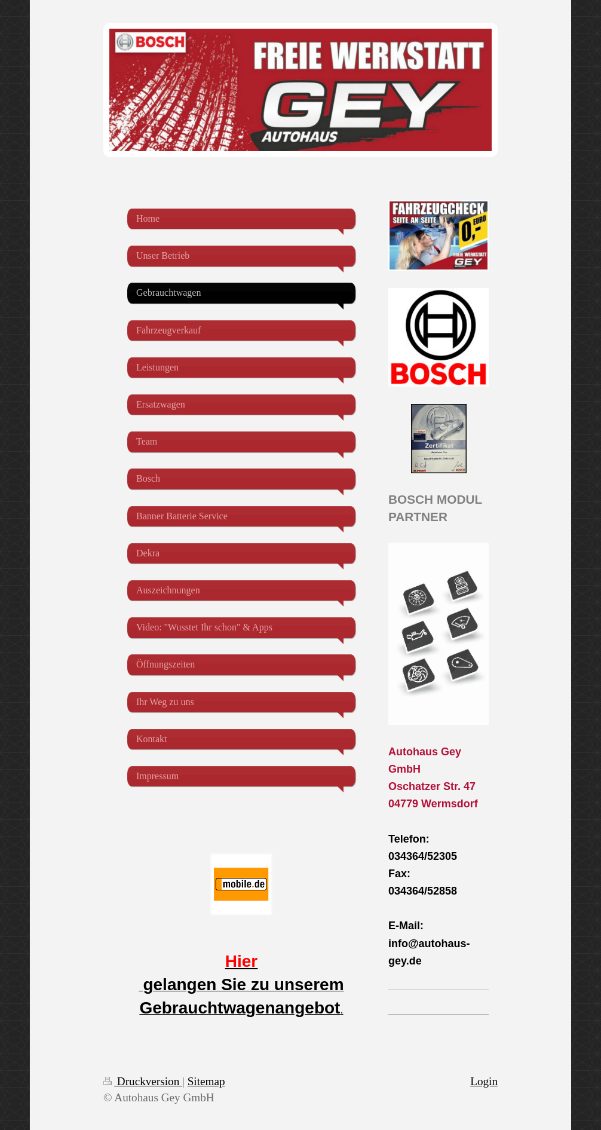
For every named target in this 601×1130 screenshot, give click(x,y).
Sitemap (206, 1081)
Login (484, 1081)
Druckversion (142, 1081)
